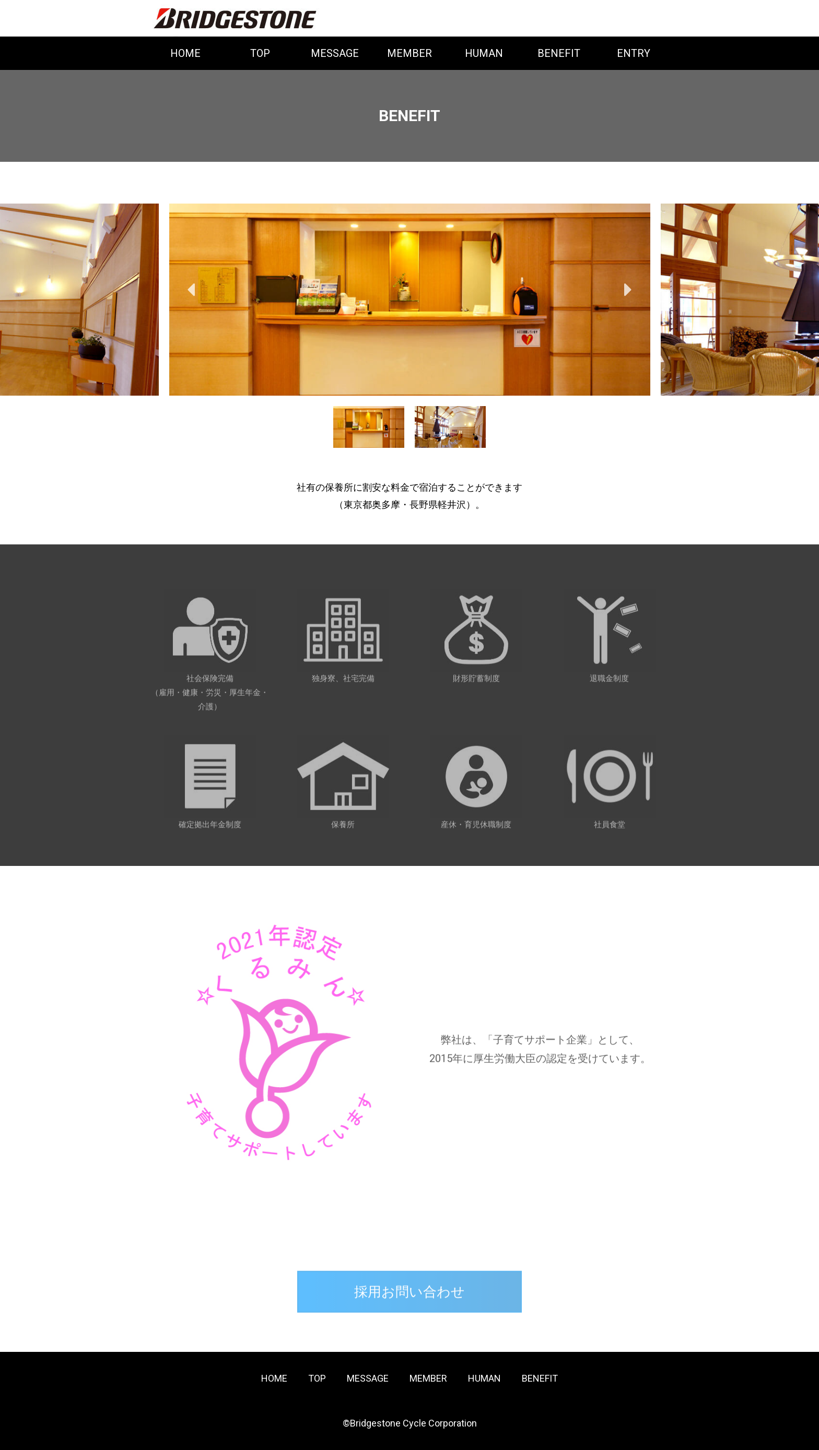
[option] (410, 300)
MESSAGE (335, 53)
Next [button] (628, 290)
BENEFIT (558, 53)
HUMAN (484, 53)
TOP (260, 53)
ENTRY (633, 53)
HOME (185, 53)
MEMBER (409, 53)
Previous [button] (191, 290)
